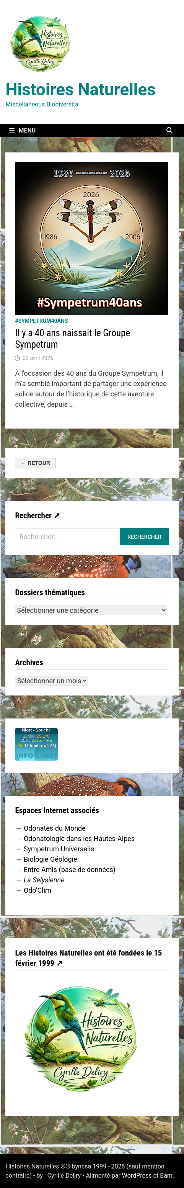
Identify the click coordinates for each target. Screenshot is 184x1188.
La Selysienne (44, 880)
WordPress (137, 1175)
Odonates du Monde (55, 828)
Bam (166, 1175)
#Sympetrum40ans (41, 321)
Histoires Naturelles (80, 90)
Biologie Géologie (50, 859)
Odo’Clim (37, 890)
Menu (22, 130)
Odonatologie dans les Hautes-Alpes (79, 839)
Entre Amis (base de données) (70, 870)
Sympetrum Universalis (59, 849)
